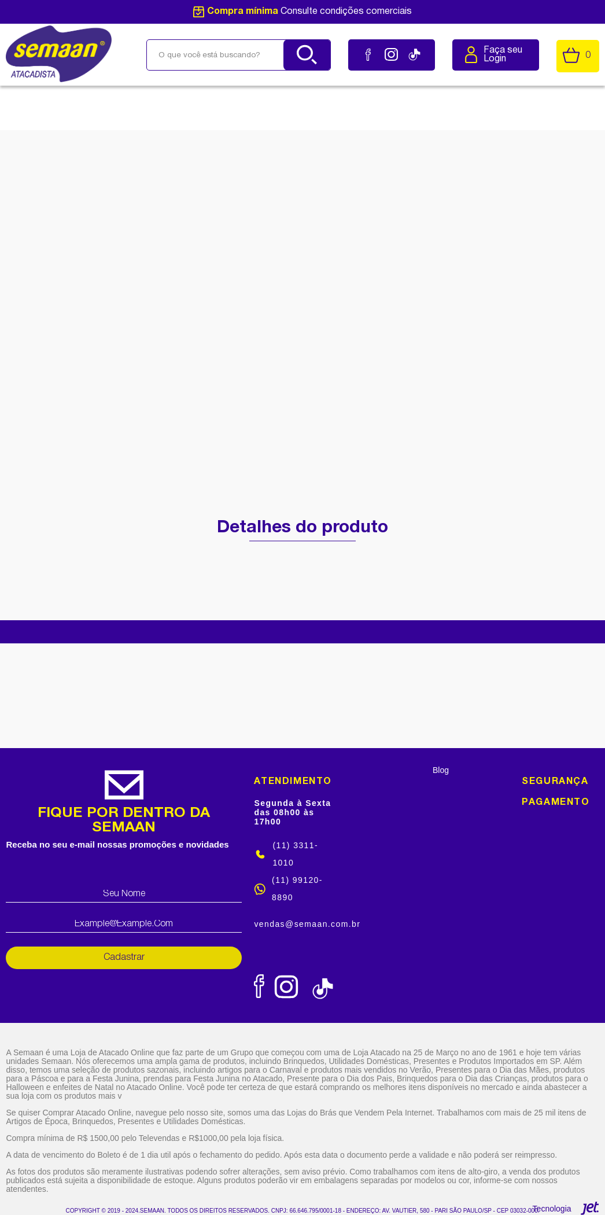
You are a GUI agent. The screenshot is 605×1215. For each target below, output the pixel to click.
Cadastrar (124, 957)
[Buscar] (307, 55)
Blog (441, 770)
